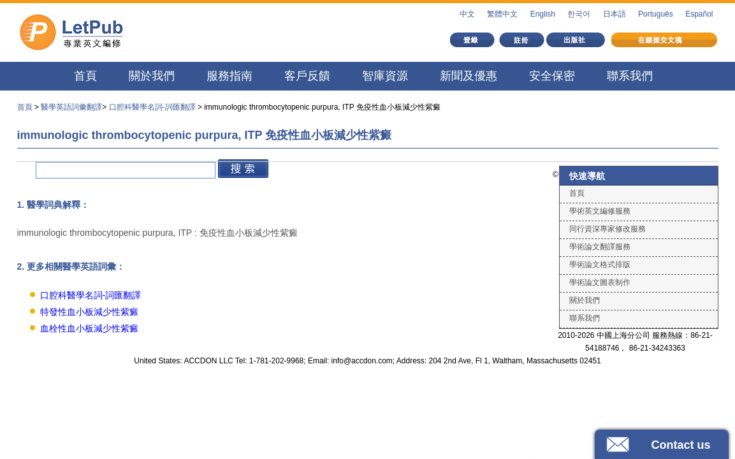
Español (699, 14)
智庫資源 (385, 75)
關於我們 (152, 75)
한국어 (578, 14)
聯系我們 (630, 75)
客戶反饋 (307, 75)
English (542, 14)
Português (655, 14)
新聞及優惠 (468, 75)
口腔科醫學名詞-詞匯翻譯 (152, 107)
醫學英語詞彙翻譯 (71, 107)
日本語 (614, 14)
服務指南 (229, 75)
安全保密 (552, 75)
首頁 (85, 75)
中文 (467, 14)
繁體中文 (502, 14)
